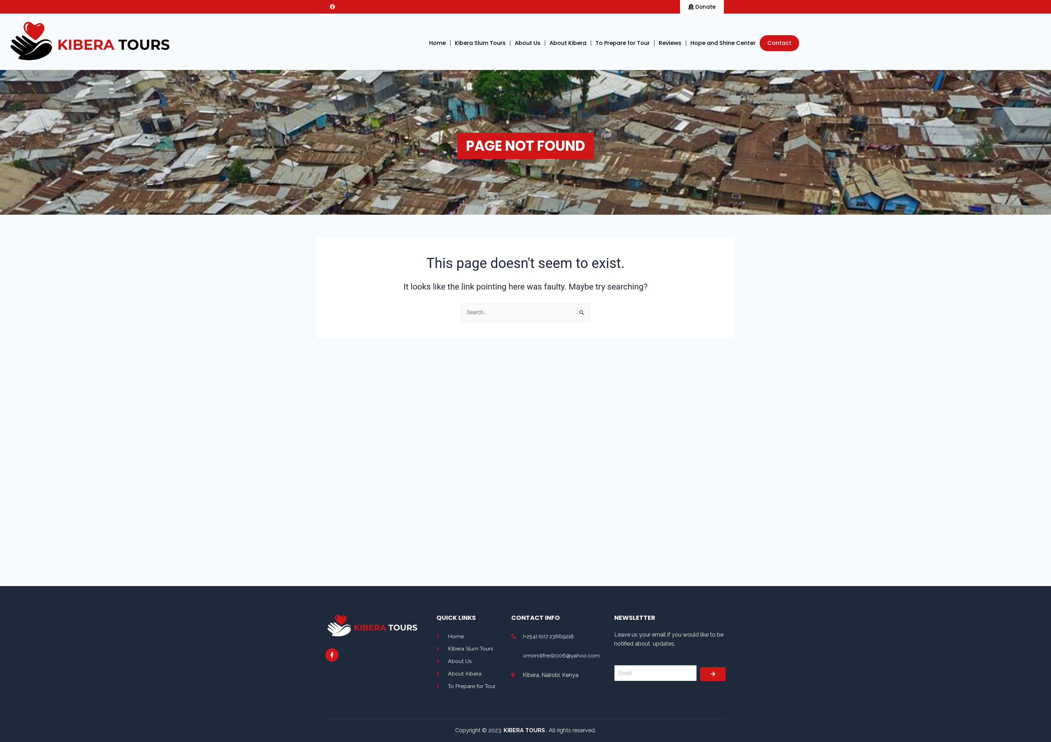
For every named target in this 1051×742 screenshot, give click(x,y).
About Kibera (568, 43)
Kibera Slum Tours (480, 43)
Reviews (670, 43)
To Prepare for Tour (622, 43)
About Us (527, 43)
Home (437, 43)
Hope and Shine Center (723, 43)
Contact (779, 43)
